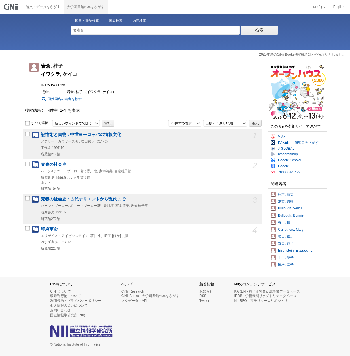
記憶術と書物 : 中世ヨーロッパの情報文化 (81, 134)
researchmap (288, 154)
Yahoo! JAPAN (289, 172)
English (338, 7)
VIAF (282, 137)
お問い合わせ (60, 310)
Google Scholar (289, 160)
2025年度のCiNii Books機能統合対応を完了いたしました (302, 54)
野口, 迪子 (286, 243)
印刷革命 (49, 229)
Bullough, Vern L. (291, 208)
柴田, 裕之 (286, 236)
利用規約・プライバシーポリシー (75, 301)
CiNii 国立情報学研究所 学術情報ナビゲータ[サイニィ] (11, 7)
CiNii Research (132, 291)
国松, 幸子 (286, 265)
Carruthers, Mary (290, 230)
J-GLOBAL (286, 149)
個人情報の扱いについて (69, 306)
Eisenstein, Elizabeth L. (295, 251)
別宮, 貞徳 (286, 201)
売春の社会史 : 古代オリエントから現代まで (83, 199)
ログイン (319, 7)
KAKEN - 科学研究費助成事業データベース (267, 291)
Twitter (204, 301)
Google (283, 166)
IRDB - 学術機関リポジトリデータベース (265, 296)
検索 (259, 29)
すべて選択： (38, 123)
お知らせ (206, 291)
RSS (202, 296)
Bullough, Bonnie (291, 215)
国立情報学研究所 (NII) (67, 315)
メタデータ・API (134, 301)
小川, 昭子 (286, 258)
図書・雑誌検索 (87, 21)
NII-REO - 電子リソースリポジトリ (261, 301)
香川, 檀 (284, 222)
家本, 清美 (286, 194)
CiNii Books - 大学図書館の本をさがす (150, 296)
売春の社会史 (53, 164)
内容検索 (139, 21)
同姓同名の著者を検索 (65, 99)
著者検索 (116, 21)
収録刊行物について (65, 296)
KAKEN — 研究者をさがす (298, 143)
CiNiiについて (60, 291)
